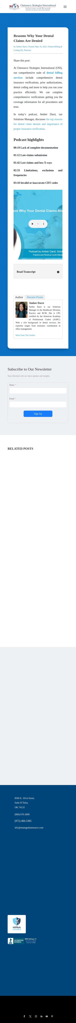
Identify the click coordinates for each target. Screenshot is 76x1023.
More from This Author (25, 335)
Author (19, 297)
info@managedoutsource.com (29, 827)
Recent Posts (35, 297)
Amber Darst (21, 47)
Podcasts (27, 50)
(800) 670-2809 (22, 814)
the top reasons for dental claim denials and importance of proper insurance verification (38, 124)
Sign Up (38, 413)
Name (11, 385)
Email (11, 399)
